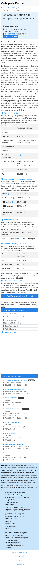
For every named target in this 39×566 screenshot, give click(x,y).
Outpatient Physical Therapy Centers (17, 510)
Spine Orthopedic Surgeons (14, 535)
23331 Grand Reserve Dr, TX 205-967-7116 (14, 401)
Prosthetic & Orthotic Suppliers (15, 507)
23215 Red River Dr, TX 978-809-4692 (12, 436)
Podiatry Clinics (10, 524)
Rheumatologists (10, 526)
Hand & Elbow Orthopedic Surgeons (17, 497)
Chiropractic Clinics (11, 502)
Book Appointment (10, 326)
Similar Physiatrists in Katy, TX (13, 376)
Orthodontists (9, 505)
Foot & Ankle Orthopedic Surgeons (16, 538)
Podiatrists (8, 521)
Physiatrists (12, 8)
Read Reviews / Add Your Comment (20, 296)
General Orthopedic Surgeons (15, 492)
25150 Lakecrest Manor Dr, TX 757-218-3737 (14, 425)
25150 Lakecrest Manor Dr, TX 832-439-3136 (14, 456)
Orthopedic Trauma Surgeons (14, 516)
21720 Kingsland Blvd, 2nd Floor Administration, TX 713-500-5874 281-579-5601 (16, 413)
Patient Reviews (9, 329)
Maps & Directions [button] (10, 36)
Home (3, 8)
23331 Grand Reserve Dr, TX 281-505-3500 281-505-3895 (19, 382)
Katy (25, 8)
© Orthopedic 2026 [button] (19, 552)
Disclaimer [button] (19, 560)
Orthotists (8, 547)
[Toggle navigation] (35, 3)
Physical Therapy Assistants (14, 545)
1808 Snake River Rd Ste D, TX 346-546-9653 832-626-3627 (16, 391)
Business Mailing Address (12, 323)
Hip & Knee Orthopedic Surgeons (16, 533)
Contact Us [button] (19, 556)
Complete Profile (9, 314)
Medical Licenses (10, 320)
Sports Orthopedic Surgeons (14, 514)
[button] (20, 155)
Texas (20, 8)
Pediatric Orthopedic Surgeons (15, 495)
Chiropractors (9, 500)
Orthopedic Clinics (11, 519)
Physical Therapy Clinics (13, 542)
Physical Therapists (11, 540)
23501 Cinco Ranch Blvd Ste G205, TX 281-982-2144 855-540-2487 (17, 446)
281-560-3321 (10, 34)
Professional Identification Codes (15, 317)
